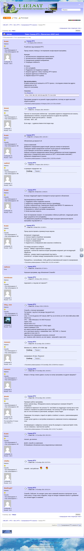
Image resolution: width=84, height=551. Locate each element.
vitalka (6, 461)
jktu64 (6, 396)
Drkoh (6, 108)
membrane (8, 277)
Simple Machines (49, 540)
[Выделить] (30, 93)
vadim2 (7, 163)
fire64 (6, 41)
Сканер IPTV (30, 41)
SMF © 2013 (42, 540)
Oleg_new (8, 305)
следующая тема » (76, 28)
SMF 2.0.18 (35, 540)
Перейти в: (54, 525)
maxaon (7, 342)
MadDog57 (8, 488)
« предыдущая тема (64, 28)
